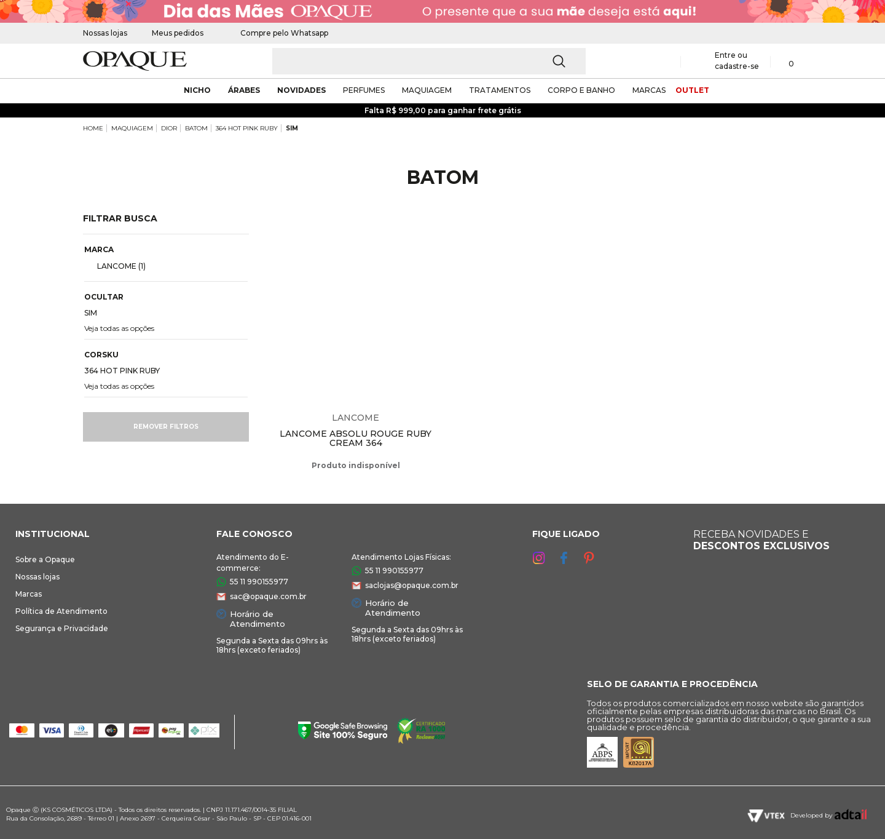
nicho (197, 90)
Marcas (28, 593)
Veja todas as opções (119, 328)
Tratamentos (499, 90)
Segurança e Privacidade (61, 628)
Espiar (433, 231)
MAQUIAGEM (132, 128)
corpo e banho (581, 90)
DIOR (169, 128)
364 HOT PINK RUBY (247, 128)
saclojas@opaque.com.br (411, 585)
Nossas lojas (105, 33)
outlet (692, 90)
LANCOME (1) (116, 266)
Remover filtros (166, 427)
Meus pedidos (177, 33)
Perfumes (364, 90)
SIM (292, 128)
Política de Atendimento (61, 611)
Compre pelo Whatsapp (278, 33)
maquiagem (427, 90)
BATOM (196, 128)
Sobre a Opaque (45, 559)
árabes (244, 90)
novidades (301, 90)
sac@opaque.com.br (268, 596)
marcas (649, 90)
